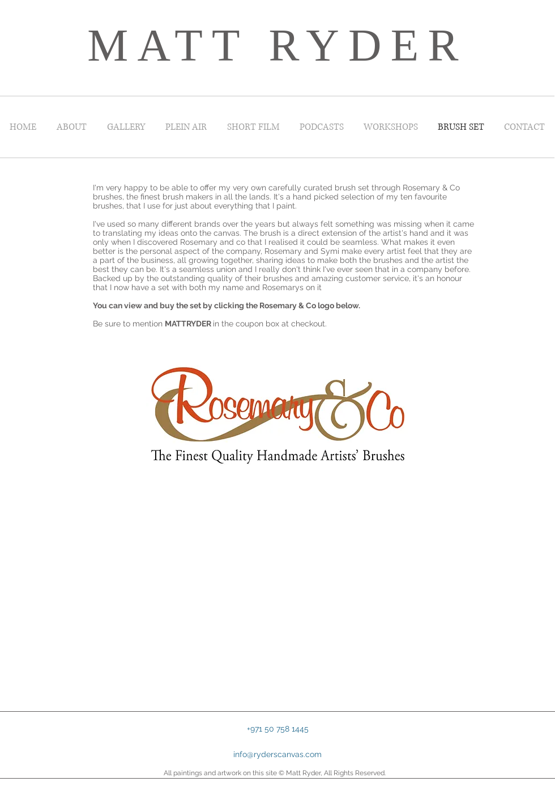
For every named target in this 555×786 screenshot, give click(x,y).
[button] (277, 729)
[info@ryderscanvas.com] (277, 755)
